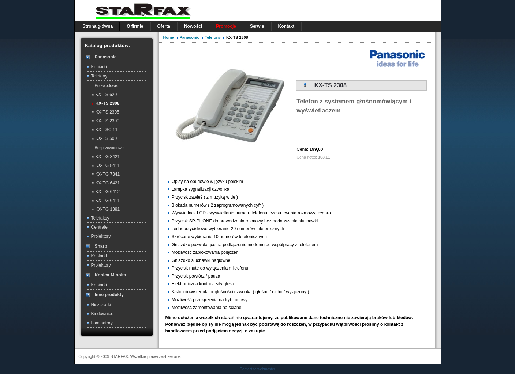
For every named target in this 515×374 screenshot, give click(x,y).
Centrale (99, 227)
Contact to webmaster (257, 369)
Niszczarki (101, 304)
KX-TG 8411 (108, 165)
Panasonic (190, 37)
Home (168, 37)
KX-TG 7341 (108, 174)
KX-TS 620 (106, 94)
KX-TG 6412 (108, 191)
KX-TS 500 (106, 138)
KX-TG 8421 (108, 156)
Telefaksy (100, 218)
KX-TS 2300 (107, 120)
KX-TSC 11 (107, 129)
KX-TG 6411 (108, 200)
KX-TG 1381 (108, 209)
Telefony (99, 76)
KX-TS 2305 (107, 112)
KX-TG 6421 (108, 183)
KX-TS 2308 (108, 103)
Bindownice (102, 313)
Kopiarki (99, 66)
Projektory (101, 236)
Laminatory (102, 322)
